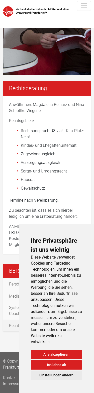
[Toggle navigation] (84, 6)
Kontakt (10, 377)
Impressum (13, 383)
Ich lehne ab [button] (56, 365)
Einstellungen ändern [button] (56, 375)
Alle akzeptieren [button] (56, 354)
